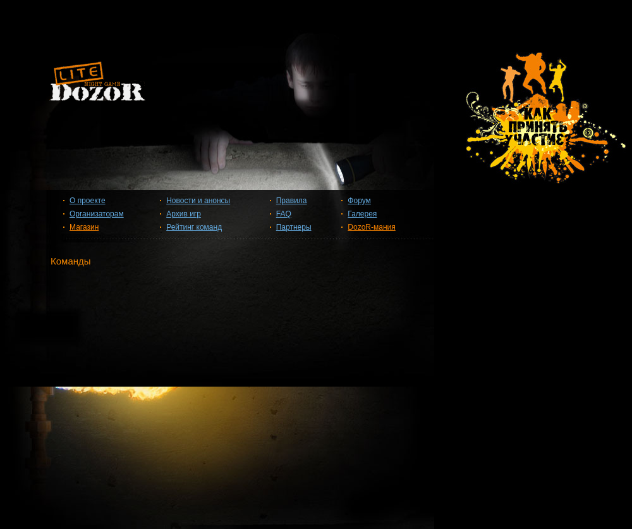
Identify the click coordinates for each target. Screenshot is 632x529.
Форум (359, 200)
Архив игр (183, 213)
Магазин (84, 227)
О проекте (88, 200)
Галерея (362, 213)
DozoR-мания (371, 227)
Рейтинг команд (194, 227)
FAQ (283, 213)
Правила (291, 200)
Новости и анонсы (198, 200)
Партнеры (294, 227)
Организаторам (97, 213)
